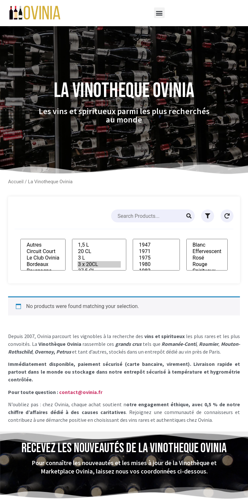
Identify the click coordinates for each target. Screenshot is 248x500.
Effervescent (207, 251)
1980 (156, 264)
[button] (159, 12)
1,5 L (99, 245)
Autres (43, 245)
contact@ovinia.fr (80, 392)
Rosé (207, 258)
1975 (156, 258)
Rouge (207, 264)
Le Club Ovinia (43, 258)
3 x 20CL (99, 264)
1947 (156, 245)
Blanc (207, 245)
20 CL (99, 251)
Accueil (16, 182)
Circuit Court (43, 251)
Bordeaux (43, 264)
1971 (156, 251)
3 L (99, 258)
